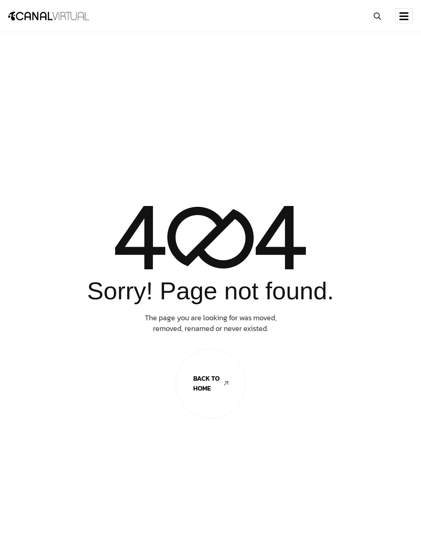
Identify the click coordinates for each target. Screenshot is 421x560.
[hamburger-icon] (404, 15)
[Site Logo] (48, 15)
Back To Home (210, 383)
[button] (377, 16)
